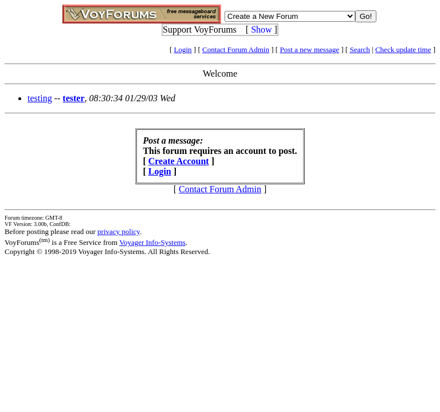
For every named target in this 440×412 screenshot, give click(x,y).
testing (40, 98)
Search (359, 49)
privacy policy (118, 231)
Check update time (403, 49)
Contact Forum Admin (235, 49)
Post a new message (309, 49)
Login (183, 49)
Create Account (178, 161)
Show (261, 29)
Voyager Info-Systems (152, 242)
